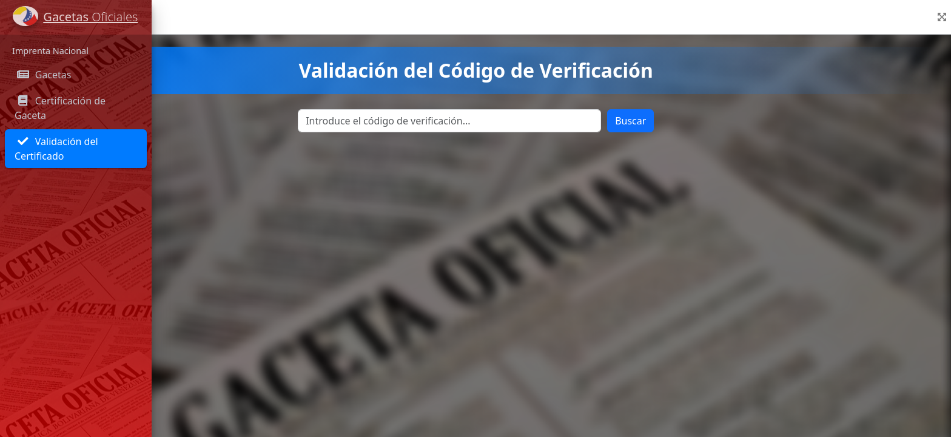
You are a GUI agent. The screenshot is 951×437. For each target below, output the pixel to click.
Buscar (705, 120)
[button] (942, 17)
